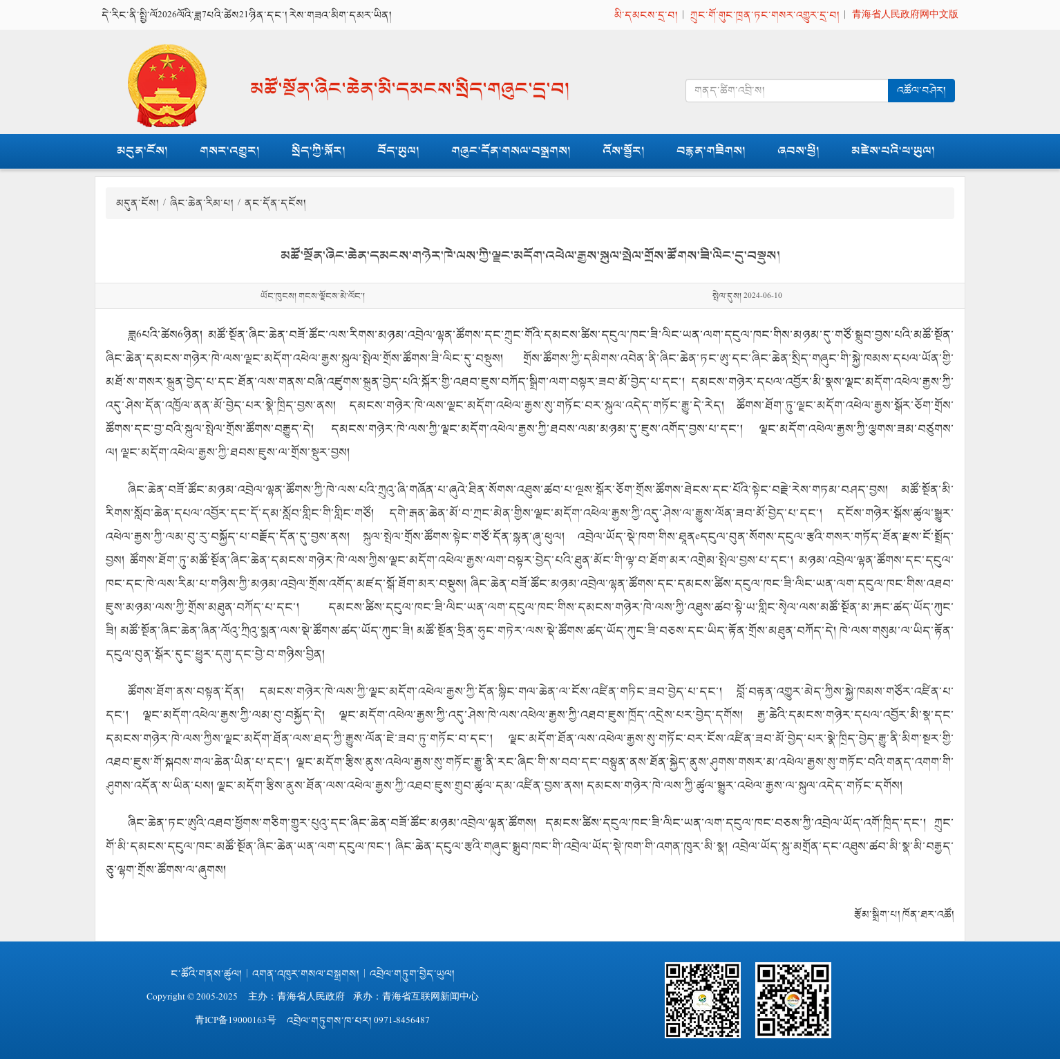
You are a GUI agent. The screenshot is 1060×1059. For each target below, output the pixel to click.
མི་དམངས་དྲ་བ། (646, 15)
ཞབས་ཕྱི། (798, 151)
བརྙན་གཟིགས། (711, 151)
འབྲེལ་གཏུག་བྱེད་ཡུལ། (412, 974)
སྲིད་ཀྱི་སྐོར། (319, 151)
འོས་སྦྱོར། (624, 151)
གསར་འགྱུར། (230, 151)
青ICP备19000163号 (235, 1021)
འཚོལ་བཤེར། (921, 90)
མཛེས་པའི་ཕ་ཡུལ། (893, 151)
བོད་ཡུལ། (398, 151)
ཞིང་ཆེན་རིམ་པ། (202, 203)
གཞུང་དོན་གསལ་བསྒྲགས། (511, 151)
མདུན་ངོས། (142, 151)
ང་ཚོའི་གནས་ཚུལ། (206, 974)
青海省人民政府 (311, 997)
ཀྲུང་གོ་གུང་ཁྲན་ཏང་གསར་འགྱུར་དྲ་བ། (765, 15)
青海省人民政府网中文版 (905, 15)
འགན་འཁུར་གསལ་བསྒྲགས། (305, 974)
